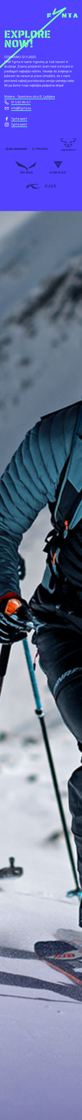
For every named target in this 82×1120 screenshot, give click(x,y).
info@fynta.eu (21, 108)
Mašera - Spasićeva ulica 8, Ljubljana (29, 96)
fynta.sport (19, 118)
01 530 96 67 (21, 102)
